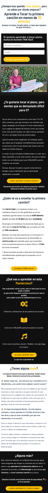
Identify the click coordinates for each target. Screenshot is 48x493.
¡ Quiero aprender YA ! (17, 59)
